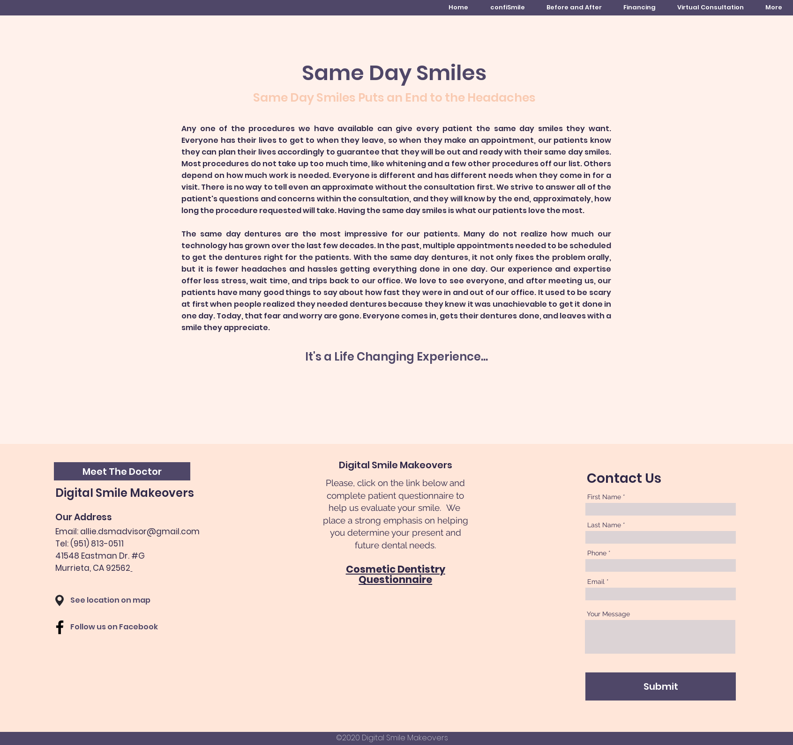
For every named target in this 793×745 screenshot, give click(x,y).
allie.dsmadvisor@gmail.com (140, 531)
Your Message (608, 614)
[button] (122, 471)
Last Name (604, 525)
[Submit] (660, 686)
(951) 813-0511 (97, 543)
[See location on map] (121, 600)
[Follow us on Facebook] (126, 627)
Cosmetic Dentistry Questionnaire (395, 574)
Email (596, 581)
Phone (596, 553)
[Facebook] (60, 627)
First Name (604, 497)
